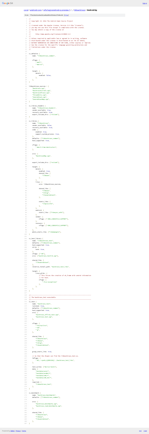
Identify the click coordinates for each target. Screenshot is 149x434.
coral (26, 10)
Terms (24, 431)
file (66, 15)
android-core (35, 10)
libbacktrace (79, 10)
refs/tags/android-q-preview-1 (56, 10)
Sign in (145, 3)
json (145, 431)
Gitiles (12, 431)
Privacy (18, 431)
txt (140, 431)
